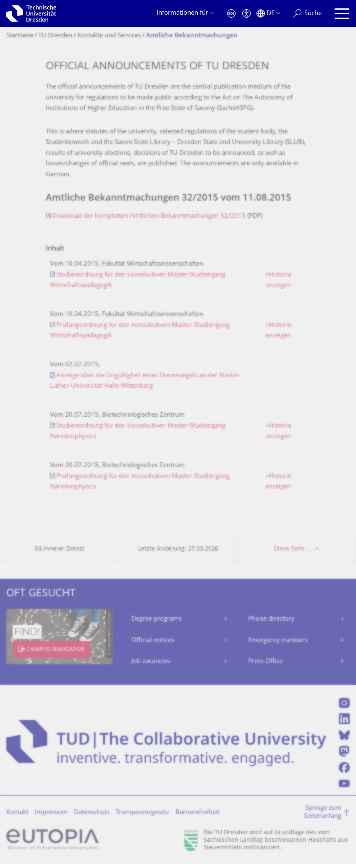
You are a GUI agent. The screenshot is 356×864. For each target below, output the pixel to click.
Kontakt (17, 812)
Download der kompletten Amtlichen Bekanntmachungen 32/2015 (149, 216)
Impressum (51, 812)
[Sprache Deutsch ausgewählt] (268, 13)
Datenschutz (92, 812)
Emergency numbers (278, 640)
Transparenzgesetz (142, 812)
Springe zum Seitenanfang (322, 812)
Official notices (152, 640)
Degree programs (156, 619)
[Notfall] (231, 14)
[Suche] (307, 13)
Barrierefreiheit (197, 812)
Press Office (265, 661)
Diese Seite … (292, 549)
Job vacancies (150, 661)
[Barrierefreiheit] (246, 14)
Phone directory (271, 619)
